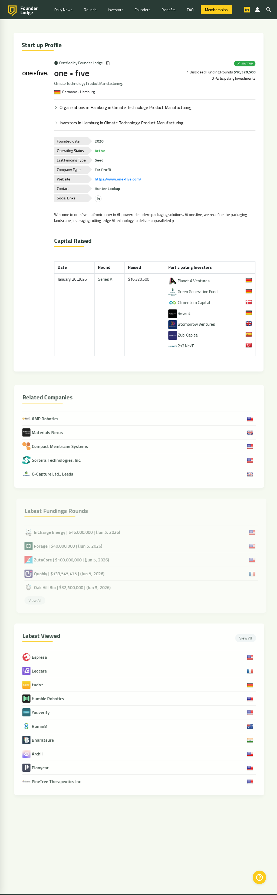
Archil (40, 754)
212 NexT (182, 346)
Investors (115, 9)
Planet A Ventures (189, 281)
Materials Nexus (45, 432)
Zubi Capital (184, 335)
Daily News (63, 9)
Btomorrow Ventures (192, 324)
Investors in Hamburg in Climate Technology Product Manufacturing (122, 122)
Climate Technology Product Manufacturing (89, 83)
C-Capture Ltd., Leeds (50, 474)
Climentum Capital (190, 302)
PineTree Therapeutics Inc (59, 781)
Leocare (42, 671)
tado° (40, 684)
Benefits (169, 9)
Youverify (43, 712)
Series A (106, 279)
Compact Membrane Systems (58, 446)
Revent (180, 313)
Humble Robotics (51, 698)
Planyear (43, 767)
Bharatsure (46, 740)
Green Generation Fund (193, 292)
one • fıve (72, 72)
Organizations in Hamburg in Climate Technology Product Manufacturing (127, 107)
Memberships (216, 9)
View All (248, 638)
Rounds (90, 9)
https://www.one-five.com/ (119, 179)
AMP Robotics (43, 419)
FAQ (190, 9)
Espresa (42, 657)
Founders (142, 9)
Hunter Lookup (108, 188)
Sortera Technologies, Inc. (54, 460)
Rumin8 (42, 726)
